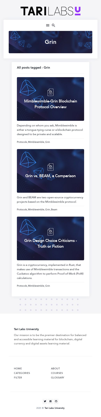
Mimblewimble (36, 142)
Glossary (57, 377)
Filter (18, 377)
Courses (57, 373)
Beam (54, 209)
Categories (22, 373)
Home (18, 368)
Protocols (22, 142)
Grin (47, 142)
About (55, 368)
